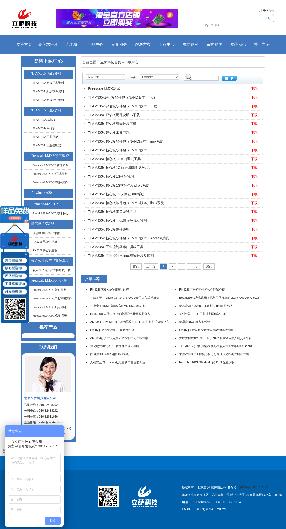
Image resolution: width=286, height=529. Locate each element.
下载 (254, 88)
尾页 (209, 266)
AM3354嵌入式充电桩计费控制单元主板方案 (119, 338)
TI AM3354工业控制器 (47, 145)
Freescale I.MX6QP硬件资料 (50, 182)
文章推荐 (92, 279)
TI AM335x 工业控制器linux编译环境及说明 (121, 256)
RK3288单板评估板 (45, 241)
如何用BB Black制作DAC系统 (109, 354)
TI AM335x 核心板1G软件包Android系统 (118, 185)
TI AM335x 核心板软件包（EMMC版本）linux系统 (126, 203)
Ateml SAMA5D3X (45, 204)
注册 (262, 10)
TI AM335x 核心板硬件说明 (109, 229)
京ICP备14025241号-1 (254, 487)
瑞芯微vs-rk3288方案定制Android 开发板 (205, 306)
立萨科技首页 (110, 62)
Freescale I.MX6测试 (104, 88)
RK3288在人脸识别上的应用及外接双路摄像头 (120, 314)
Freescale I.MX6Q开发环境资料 (52, 298)
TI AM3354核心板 (44, 119)
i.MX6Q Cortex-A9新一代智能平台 (112, 330)
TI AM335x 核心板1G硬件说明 (111, 176)
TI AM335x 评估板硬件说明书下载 (114, 115)
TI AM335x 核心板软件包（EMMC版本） (119, 150)
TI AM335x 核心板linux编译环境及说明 (117, 220)
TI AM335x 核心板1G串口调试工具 (114, 159)
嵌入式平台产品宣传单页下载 (52, 270)
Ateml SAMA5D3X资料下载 (50, 213)
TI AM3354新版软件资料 (48, 91)
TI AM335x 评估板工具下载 (109, 132)
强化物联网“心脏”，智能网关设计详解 (114, 346)
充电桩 (71, 44)
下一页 (194, 266)
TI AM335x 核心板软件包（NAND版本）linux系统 (125, 141)
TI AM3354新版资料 (46, 73)
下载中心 (167, 44)
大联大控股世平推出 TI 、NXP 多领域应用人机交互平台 (215, 338)
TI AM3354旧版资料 (46, 110)
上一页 (150, 266)
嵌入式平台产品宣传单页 (50, 261)
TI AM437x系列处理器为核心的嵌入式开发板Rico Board (215, 346)
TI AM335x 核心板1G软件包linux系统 (116, 194)
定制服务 (119, 44)
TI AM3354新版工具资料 (48, 83)
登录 (270, 10)
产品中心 (95, 44)
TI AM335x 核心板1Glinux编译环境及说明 (119, 168)
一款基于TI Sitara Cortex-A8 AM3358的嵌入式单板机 (124, 297)
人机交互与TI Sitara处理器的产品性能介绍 (117, 362)
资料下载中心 (48, 61)
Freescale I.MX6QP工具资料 (50, 174)
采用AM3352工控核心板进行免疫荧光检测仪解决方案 (214, 354)
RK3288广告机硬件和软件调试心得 (202, 289)
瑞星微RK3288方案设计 (194, 322)
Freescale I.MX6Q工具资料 (49, 307)
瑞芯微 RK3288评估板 (47, 233)
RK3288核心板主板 (45, 250)
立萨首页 (24, 44)
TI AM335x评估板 (44, 128)
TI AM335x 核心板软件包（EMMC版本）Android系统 (128, 238)
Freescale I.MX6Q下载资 (49, 280)
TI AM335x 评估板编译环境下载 (112, 124)
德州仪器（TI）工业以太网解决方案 (202, 314)
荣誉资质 (214, 44)
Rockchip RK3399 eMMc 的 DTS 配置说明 (206, 362)
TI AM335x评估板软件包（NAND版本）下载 (121, 97)
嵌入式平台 (48, 44)
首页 (136, 266)
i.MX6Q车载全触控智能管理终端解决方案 (206, 330)
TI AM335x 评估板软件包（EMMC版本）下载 (122, 106)
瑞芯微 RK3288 (42, 224)
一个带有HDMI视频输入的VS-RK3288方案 (117, 306)
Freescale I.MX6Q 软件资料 (50, 290)
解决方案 (143, 44)
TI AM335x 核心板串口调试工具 (112, 212)
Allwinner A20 (41, 193)
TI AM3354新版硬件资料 (48, 100)
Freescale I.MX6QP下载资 (50, 156)
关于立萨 (262, 44)
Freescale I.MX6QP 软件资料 (50, 165)
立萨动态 (238, 44)
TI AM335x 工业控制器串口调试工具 (115, 247)
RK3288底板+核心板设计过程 (109, 289)
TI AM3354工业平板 (45, 137)
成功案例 (190, 44)
